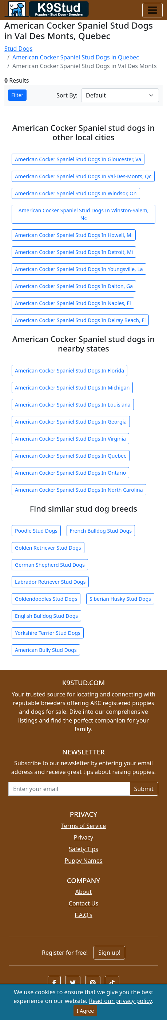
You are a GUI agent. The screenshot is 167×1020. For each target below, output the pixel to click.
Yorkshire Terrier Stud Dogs (47, 632)
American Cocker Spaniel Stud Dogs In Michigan (72, 387)
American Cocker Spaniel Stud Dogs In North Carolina (79, 489)
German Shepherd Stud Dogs (50, 564)
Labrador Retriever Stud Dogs (50, 581)
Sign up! (109, 953)
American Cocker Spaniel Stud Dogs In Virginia (70, 438)
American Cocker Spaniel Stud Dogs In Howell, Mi (73, 235)
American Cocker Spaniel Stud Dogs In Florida (69, 370)
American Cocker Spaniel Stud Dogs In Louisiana (73, 404)
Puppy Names (83, 861)
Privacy (83, 837)
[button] (54, 983)
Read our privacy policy (120, 1001)
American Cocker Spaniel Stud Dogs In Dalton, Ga (74, 286)
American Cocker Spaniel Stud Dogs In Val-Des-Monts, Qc (83, 176)
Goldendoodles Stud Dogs (46, 598)
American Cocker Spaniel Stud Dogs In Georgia (71, 421)
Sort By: (66, 95)
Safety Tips (83, 849)
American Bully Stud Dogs (46, 649)
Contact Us (83, 903)
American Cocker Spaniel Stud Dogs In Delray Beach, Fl (80, 320)
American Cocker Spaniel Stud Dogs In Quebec (70, 455)
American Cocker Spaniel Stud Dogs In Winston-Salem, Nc (83, 214)
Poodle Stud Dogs (36, 530)
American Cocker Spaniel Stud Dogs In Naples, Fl (73, 303)
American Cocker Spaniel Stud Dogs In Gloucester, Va (78, 159)
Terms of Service (83, 826)
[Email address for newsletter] (69, 789)
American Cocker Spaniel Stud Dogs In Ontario (70, 472)
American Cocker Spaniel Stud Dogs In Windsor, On (76, 193)
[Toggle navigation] (152, 10)
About (83, 892)
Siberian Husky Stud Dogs (120, 598)
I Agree (85, 1010)
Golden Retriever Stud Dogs (48, 547)
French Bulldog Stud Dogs (101, 530)
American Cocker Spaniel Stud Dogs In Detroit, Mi (74, 252)
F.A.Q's (83, 915)
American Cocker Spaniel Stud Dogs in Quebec (75, 57)
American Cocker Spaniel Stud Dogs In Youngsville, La (79, 269)
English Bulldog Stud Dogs (46, 615)
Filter (17, 95)
